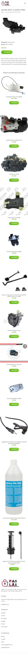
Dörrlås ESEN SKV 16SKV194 (14, 364)
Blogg (2, 636)
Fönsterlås (4, 618)
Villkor (2, 642)
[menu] (25, 3)
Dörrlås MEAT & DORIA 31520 (14, 140)
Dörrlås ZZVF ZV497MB (14, 217)
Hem (2, 12)
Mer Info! (6, 52)
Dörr (13, 42)
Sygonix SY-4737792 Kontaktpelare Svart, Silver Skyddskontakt (14, 562)
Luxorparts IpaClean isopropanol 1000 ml (14, 518)
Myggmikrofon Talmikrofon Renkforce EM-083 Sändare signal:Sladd (14, 442)
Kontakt (3, 639)
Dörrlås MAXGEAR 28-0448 (14, 398)
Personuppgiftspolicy (6, 644)
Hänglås (3, 621)
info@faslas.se (5, 604)
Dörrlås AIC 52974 (14, 174)
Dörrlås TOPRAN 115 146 (14, 330)
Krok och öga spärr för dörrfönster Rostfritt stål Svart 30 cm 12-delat (14, 295)
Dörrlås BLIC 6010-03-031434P (14, 97)
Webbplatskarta (5, 647)
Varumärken (4, 626)
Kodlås (3, 624)
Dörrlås (10, 42)
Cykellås (3, 613)
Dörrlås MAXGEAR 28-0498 (14, 251)
